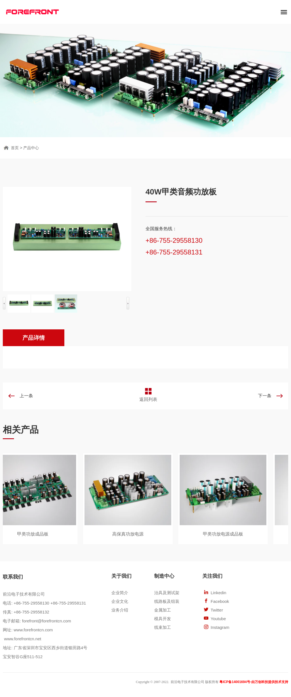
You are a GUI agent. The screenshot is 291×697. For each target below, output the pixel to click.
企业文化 (119, 601)
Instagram (220, 627)
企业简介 (119, 592)
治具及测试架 (166, 592)
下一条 (264, 395)
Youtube (218, 618)
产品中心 (31, 148)
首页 (15, 148)
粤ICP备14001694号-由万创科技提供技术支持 (253, 682)
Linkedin (218, 592)
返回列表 (148, 399)
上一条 (26, 395)
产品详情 (33, 338)
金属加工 (162, 610)
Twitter (217, 610)
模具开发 (162, 618)
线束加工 (162, 627)
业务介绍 (119, 610)
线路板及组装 (166, 601)
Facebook (220, 601)
